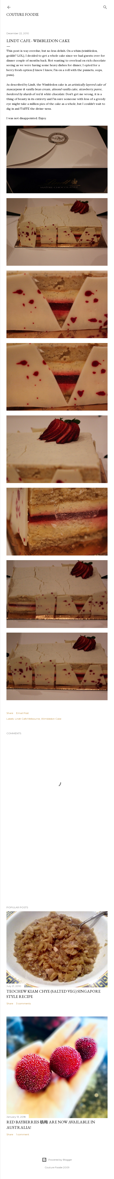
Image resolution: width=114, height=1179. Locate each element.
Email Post (22, 713)
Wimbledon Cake (51, 718)
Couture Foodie (22, 14)
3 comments (23, 1003)
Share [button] (9, 713)
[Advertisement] (57, 867)
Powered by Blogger (57, 1159)
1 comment (22, 1134)
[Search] (105, 6)
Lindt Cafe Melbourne (27, 718)
